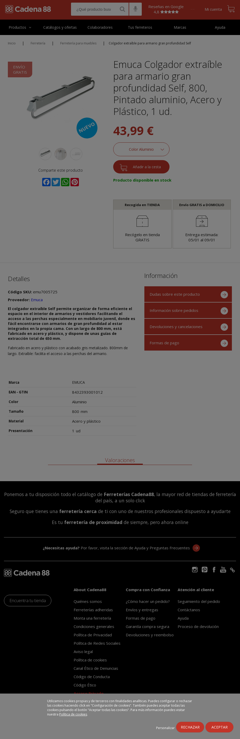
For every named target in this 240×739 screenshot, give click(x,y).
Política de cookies (73, 714)
